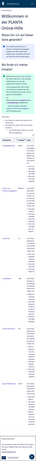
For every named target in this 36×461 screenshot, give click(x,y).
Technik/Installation (8, 328)
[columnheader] (9, 140)
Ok (4, 457)
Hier (6, 120)
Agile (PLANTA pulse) (9, 384)
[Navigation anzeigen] (31, 456)
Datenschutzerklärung (9, 452)
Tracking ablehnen (13, 457)
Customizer (6, 238)
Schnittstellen (6, 278)
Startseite (28, 76)
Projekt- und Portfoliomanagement (17, 108)
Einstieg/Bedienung (13, 4)
